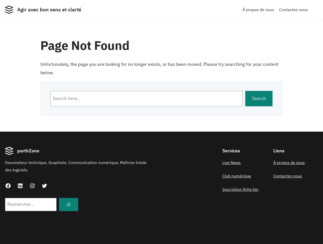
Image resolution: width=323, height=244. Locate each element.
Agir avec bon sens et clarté (49, 9)
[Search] (68, 204)
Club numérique (236, 175)
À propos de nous (258, 9)
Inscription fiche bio (240, 189)
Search (259, 98)
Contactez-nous (293, 9)
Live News (231, 162)
